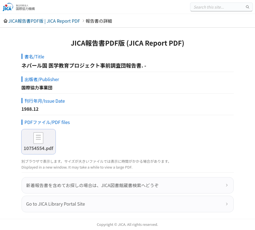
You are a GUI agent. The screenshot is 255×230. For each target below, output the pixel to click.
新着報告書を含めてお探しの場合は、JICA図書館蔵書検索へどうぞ (92, 185)
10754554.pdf (38, 148)
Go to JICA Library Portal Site (55, 203)
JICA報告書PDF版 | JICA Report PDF (44, 20)
